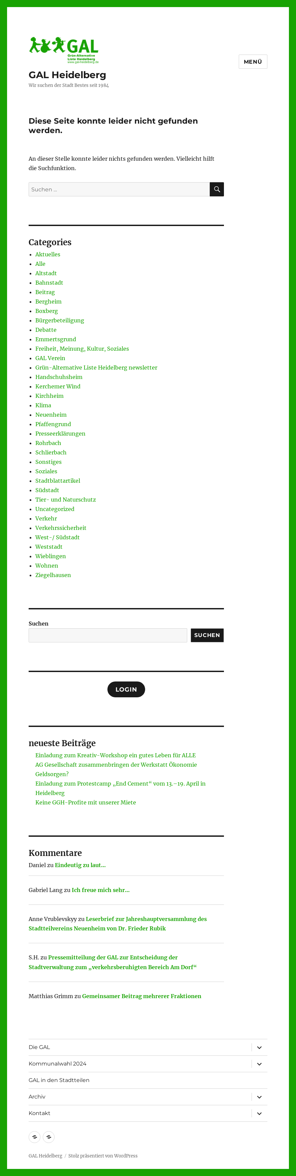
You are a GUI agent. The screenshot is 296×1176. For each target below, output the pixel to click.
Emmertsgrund (55, 339)
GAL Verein (50, 358)
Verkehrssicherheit (61, 528)
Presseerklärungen (60, 433)
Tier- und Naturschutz (65, 499)
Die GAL (39, 1047)
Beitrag (45, 292)
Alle (40, 263)
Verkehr (46, 518)
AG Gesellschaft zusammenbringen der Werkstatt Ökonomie (116, 764)
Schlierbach (51, 452)
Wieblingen (50, 556)
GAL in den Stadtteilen (59, 1080)
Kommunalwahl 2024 (58, 1063)
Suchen (38, 623)
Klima (43, 405)
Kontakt (40, 1113)
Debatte (46, 329)
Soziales (46, 471)
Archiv (37, 1096)
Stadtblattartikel (57, 480)
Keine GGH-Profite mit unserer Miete (85, 802)
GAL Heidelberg (67, 75)
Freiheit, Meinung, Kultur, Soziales (82, 348)
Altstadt (46, 273)
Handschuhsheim (59, 377)
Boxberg (46, 311)
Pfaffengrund (53, 424)
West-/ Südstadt (57, 537)
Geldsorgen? (52, 774)
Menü (253, 62)
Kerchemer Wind (57, 386)
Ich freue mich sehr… (101, 890)
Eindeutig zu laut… (80, 865)
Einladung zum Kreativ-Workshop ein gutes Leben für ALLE (115, 755)
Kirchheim (49, 395)
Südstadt (47, 490)
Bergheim (48, 301)
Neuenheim (51, 414)
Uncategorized (54, 509)
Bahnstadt (49, 282)
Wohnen (46, 565)
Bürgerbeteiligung (59, 320)
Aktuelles (47, 254)
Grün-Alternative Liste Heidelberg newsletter (96, 367)
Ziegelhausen (53, 575)
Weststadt (49, 546)
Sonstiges (48, 461)
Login (126, 689)
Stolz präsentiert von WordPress (103, 1156)
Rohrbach (48, 443)
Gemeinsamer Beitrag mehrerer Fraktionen (141, 996)
